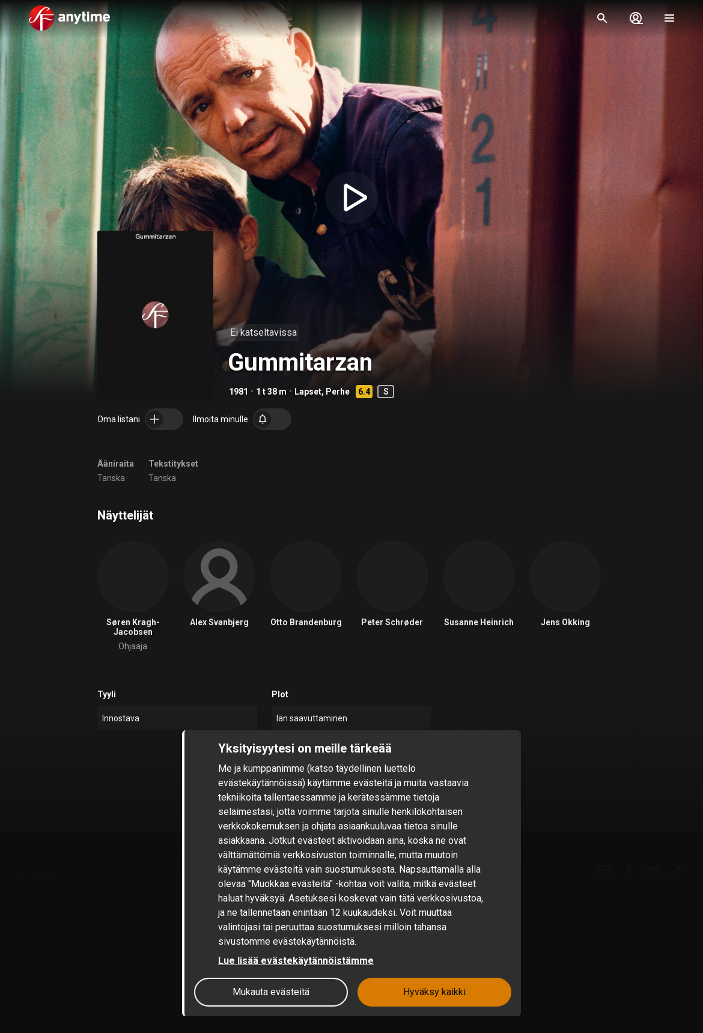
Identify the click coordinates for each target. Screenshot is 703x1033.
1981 (238, 391)
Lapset (307, 391)
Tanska (111, 478)
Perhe (338, 391)
